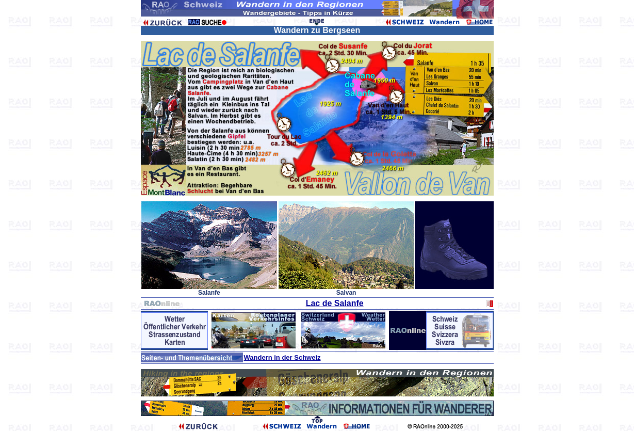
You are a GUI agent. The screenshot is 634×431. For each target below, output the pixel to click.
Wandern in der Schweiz (282, 357)
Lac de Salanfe (335, 303)
